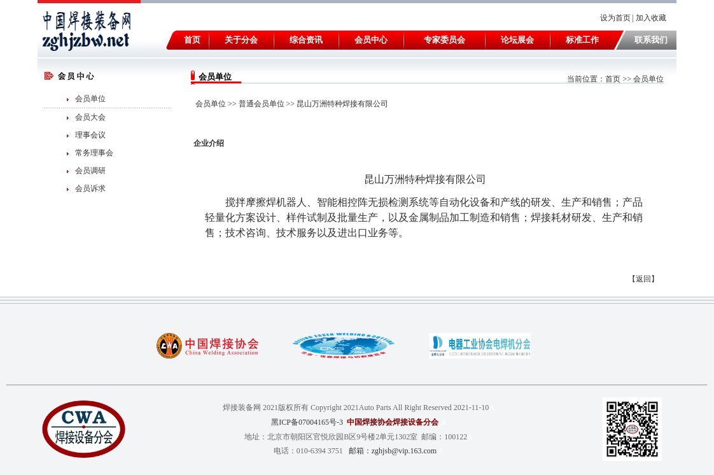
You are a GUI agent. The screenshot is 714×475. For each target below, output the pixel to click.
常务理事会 (94, 152)
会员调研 (90, 170)
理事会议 (90, 135)
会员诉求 (90, 188)
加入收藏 (652, 17)
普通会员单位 (261, 103)
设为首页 (615, 17)
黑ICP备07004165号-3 (307, 422)
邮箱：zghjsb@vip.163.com (393, 450)
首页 (612, 78)
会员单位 (90, 98)
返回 (643, 278)
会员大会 (90, 117)
